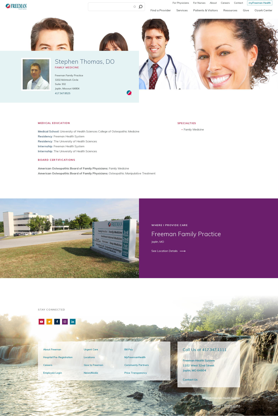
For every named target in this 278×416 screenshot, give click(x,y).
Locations (89, 357)
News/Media (91, 372)
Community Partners (136, 365)
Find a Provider (161, 10)
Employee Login (52, 372)
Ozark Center (263, 10)
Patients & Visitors (205, 10)
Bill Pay (128, 349)
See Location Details (164, 251)
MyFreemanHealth (135, 357)
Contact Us (190, 379)
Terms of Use (232, 405)
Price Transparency (135, 372)
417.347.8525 (62, 93)
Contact (238, 2)
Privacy (216, 405)
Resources (230, 10)
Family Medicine (67, 67)
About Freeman (52, 349)
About (213, 2)
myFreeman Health (260, 2)
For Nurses (199, 2)
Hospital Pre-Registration (58, 357)
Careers (225, 2)
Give (246, 10)
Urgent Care (91, 349)
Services (182, 10)
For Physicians (181, 2)
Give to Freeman (93, 365)
